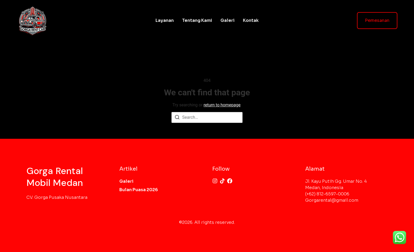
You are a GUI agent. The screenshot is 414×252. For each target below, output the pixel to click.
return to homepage (222, 104)
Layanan (165, 20)
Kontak (251, 20)
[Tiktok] (222, 181)
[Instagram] (215, 181)
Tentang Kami (197, 20)
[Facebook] (229, 181)
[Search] (177, 118)
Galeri (227, 20)
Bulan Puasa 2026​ (138, 189)
